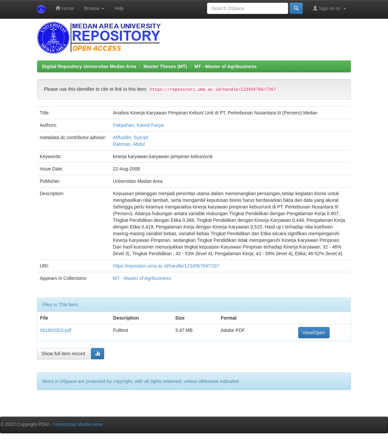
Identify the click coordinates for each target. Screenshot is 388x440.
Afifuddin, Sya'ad (130, 137)
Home (64, 8)
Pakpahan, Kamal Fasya (138, 125)
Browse (94, 8)
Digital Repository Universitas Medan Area (89, 66)
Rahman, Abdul (129, 144)
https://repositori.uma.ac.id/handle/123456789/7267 (166, 266)
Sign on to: (329, 8)
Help (119, 8)
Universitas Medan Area (78, 424)
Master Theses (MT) (165, 66)
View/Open (314, 332)
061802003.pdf (55, 330)
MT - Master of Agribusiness (225, 66)
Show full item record (63, 353)
